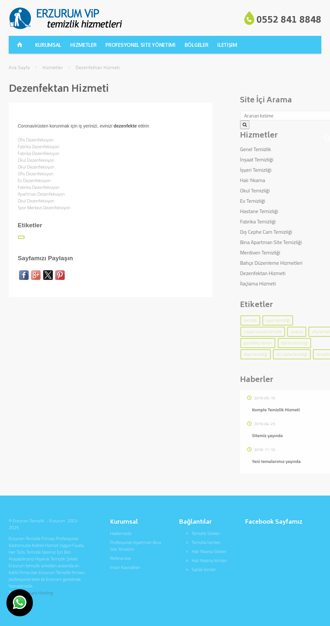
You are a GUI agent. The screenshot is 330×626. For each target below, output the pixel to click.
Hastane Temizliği (289, 211)
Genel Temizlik (285, 149)
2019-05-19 (291, 398)
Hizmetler (53, 67)
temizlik (280, 320)
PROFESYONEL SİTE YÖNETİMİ (140, 45)
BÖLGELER (197, 45)
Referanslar (120, 558)
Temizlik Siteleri (206, 533)
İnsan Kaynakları (125, 567)
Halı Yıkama (282, 180)
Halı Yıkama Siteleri (209, 551)
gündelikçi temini (288, 343)
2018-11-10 (291, 449)
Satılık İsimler (204, 569)
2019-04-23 (291, 424)
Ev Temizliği (282, 201)
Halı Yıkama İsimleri (209, 560)
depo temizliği (285, 354)
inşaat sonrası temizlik (293, 331)
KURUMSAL (48, 45)
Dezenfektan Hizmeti (292, 273)
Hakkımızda (120, 533)
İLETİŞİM (227, 45)
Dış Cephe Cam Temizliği (296, 232)
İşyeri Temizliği (286, 170)
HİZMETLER (83, 45)
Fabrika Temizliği (288, 221)
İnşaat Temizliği (286, 159)
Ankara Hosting (38, 592)
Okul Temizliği (285, 190)
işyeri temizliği (308, 320)
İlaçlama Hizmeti (288, 283)
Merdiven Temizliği (290, 252)
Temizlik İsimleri (206, 542)
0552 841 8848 (289, 20)
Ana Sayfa (19, 67)
